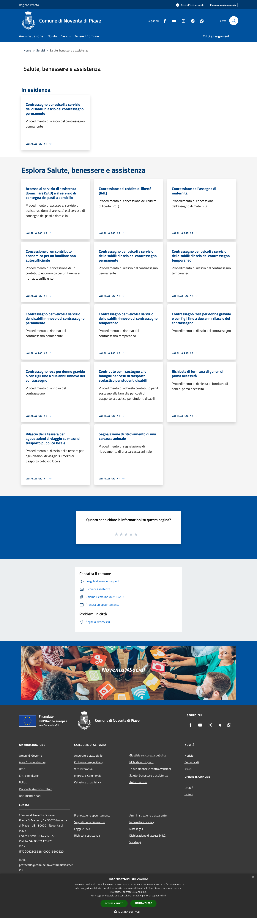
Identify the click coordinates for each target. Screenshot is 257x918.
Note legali (136, 829)
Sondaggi (135, 842)
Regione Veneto (29, 5)
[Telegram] (191, 20)
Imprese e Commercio (87, 775)
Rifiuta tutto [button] (143, 903)
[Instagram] (182, 20)
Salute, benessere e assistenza (148, 775)
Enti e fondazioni (29, 775)
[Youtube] (172, 20)
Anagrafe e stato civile (88, 755)
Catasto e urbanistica (87, 782)
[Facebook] (163, 20)
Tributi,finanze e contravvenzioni (150, 768)
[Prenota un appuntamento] (223, 5)
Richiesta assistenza (87, 835)
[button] (128, 912)
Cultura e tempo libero (88, 762)
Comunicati (192, 762)
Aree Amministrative (32, 762)
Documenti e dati (30, 795)
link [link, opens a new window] (164, 895)
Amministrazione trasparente (148, 815)
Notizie (189, 755)
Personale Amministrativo (35, 789)
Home (27, 50)
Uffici (22, 769)
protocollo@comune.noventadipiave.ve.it (46, 865)
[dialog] (128, 896)
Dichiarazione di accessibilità (147, 835)
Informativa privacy (141, 822)
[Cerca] (233, 20)
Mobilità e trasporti (141, 762)
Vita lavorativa (83, 769)
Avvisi (188, 769)
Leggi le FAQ (82, 829)
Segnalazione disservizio (89, 822)
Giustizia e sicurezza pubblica (147, 755)
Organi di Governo (30, 755)
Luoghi (189, 787)
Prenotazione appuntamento (92, 815)
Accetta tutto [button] (114, 903)
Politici (23, 782)
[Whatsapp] (200, 20)
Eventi (189, 794)
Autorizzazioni (138, 782)
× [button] (252, 877)
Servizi (40, 50)
